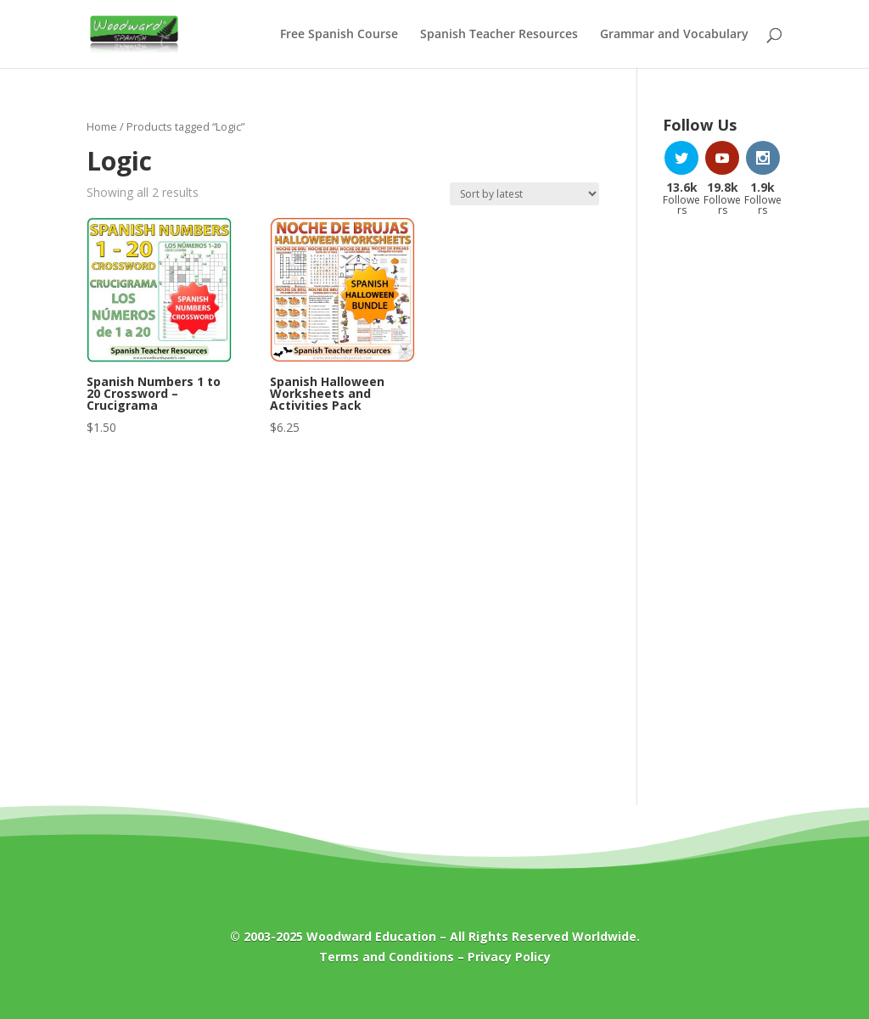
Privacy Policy (509, 957)
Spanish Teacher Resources (499, 35)
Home (102, 126)
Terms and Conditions (386, 957)
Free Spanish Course (339, 35)
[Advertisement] (722, 501)
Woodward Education (371, 936)
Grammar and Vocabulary (674, 35)
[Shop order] (524, 193)
